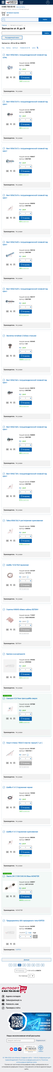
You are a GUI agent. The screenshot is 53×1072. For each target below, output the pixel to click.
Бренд (8, 48)
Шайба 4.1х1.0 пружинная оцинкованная (20, 832)
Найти (47, 33)
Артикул (15, 48)
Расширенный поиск (12, 38)
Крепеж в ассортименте (14, 654)
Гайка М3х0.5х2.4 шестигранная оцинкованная (23, 520)
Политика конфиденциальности (29, 1060)
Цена (35, 48)
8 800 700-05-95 (10, 991)
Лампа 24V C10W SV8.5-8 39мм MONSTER (21, 876)
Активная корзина (13, 13)
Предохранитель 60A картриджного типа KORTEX (23, 920)
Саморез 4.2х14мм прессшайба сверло (20, 698)
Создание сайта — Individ (29, 1058)
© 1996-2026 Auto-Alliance (11, 1058)
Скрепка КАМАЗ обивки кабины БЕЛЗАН (20, 609)
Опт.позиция (7, 695)
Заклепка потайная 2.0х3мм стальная (19, 336)
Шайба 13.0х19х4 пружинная (16, 565)
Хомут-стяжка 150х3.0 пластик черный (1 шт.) (22, 743)
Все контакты (20, 7)
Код (3, 48)
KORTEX (18, 950)
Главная (4, 25)
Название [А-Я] (25, 48)
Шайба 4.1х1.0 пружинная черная (17, 787)
